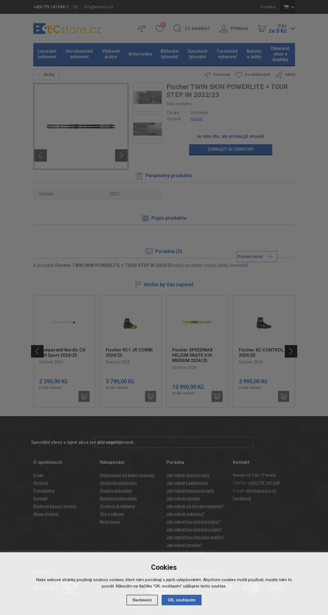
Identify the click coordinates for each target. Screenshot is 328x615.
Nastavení (142, 600)
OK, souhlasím (181, 600)
